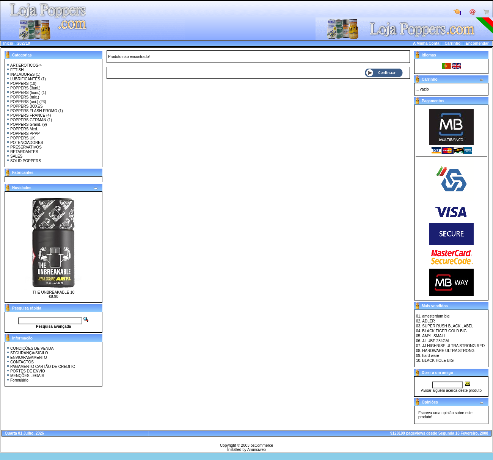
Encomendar (477, 43)
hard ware (430, 356)
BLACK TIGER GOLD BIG (444, 331)
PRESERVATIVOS (26, 147)
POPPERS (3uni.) (25, 88)
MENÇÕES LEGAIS (27, 376)
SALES (16, 156)
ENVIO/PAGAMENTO (28, 357)
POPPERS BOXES (26, 106)
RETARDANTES (24, 152)
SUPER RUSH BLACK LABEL (447, 326)
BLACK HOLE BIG (438, 360)
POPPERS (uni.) (24, 102)
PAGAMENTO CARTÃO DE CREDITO (42, 367)
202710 (23, 43)
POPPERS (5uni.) (25, 93)
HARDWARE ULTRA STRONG (448, 351)
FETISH (17, 70)
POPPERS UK (22, 138)
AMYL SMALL (434, 336)
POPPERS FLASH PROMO (33, 111)
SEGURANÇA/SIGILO (29, 353)
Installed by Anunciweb (246, 449)
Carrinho (452, 43)
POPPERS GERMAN (28, 120)
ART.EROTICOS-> (26, 65)
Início (8, 43)
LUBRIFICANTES (25, 79)
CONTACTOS (22, 362)
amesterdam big (435, 316)
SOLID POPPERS (25, 161)
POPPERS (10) (23, 83)
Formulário (19, 380)
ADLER (428, 321)
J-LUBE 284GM (435, 341)
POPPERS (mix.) (24, 97)
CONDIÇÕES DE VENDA (31, 348)
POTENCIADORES (26, 143)
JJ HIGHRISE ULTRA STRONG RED (453, 346)
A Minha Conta (426, 43)
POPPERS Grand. (25, 124)
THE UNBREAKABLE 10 (54, 292)
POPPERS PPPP (25, 133)
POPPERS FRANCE (27, 115)
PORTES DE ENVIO (27, 371)
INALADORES (22, 74)
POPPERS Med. (24, 129)
